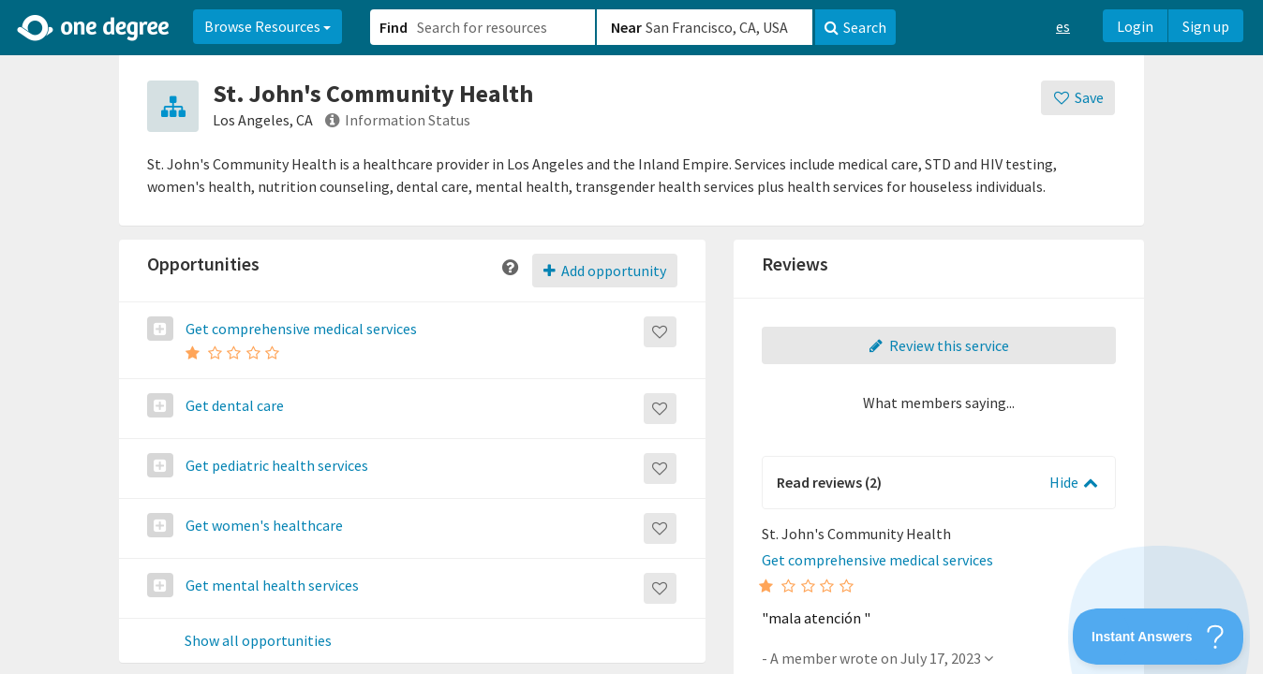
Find (393, 27)
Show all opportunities (258, 641)
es (1063, 26)
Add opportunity (604, 270)
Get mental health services (271, 585)
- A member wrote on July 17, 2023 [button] (877, 658)
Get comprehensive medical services (300, 328)
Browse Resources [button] (267, 26)
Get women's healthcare (263, 525)
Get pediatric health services (275, 465)
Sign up (1205, 26)
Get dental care (233, 405)
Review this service (939, 345)
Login (1135, 26)
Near (626, 27)
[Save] (1078, 98)
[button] (631, 337)
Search (855, 27)
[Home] (94, 28)
